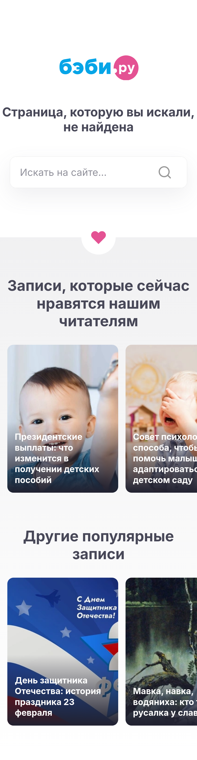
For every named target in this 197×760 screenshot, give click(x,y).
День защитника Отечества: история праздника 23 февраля (58, 696)
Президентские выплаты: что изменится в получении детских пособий (57, 458)
